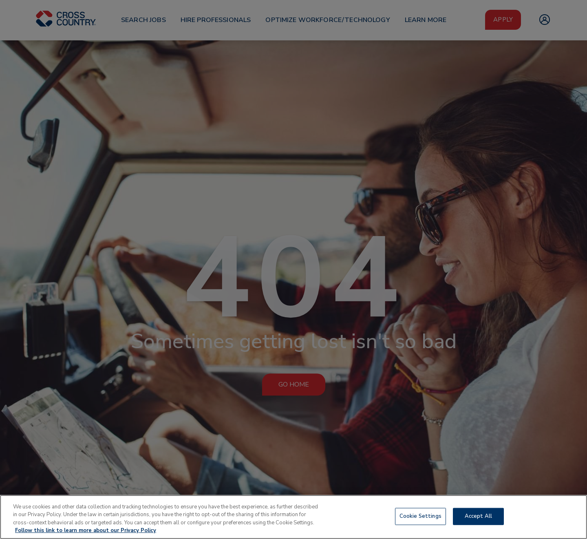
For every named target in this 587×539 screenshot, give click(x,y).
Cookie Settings (420, 516)
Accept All (478, 516)
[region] (293, 517)
